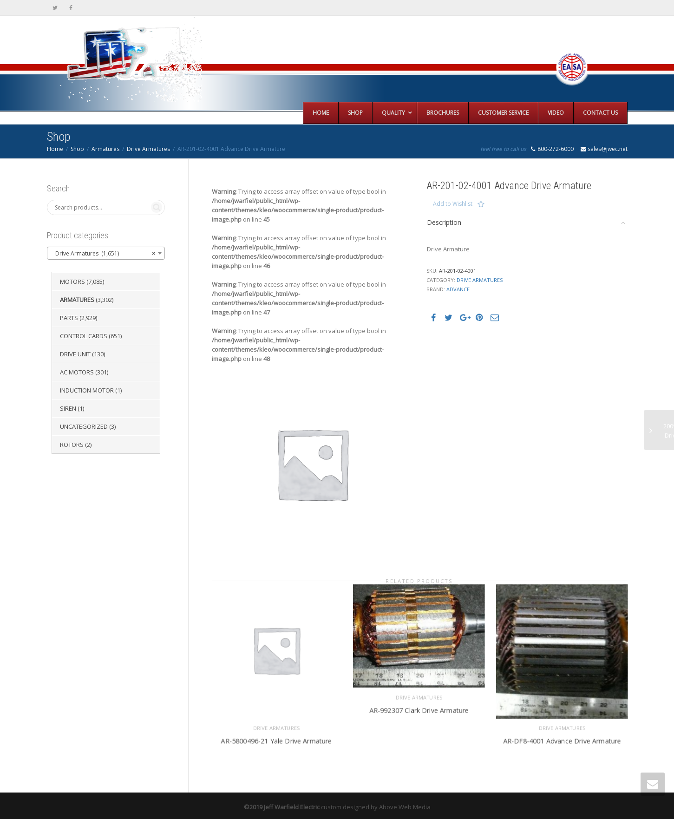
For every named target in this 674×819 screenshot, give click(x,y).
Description (444, 222)
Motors (72, 281)
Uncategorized (84, 426)
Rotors (72, 444)
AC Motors (77, 372)
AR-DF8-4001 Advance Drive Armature (562, 735)
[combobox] (106, 253)
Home (55, 149)
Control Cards (83, 336)
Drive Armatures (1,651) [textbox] (103, 253)
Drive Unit (75, 354)
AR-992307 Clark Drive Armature (419, 705)
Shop (77, 149)
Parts (69, 318)
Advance (458, 289)
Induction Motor (87, 390)
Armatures (105, 149)
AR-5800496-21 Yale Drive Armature (276, 735)
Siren (68, 408)
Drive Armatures (148, 149)
